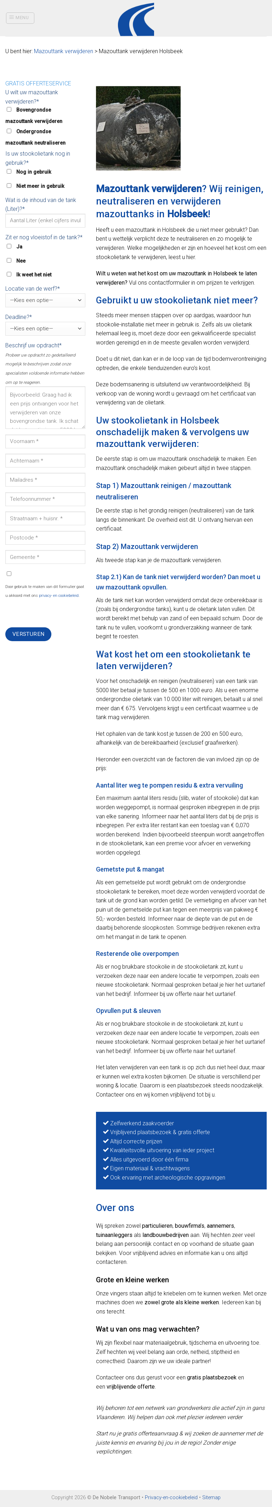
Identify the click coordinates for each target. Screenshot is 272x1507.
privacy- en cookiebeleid (59, 595)
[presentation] (59, 613)
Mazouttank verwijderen (63, 51)
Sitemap (211, 1498)
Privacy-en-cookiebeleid (171, 1498)
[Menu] (20, 18)
